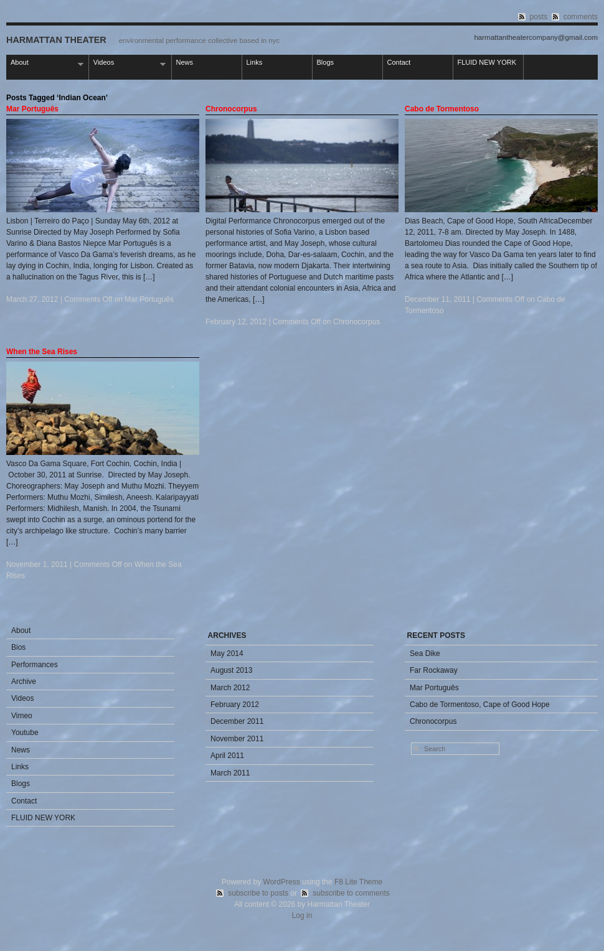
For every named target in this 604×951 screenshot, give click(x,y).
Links (255, 62)
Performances (34, 664)
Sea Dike (425, 653)
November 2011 (236, 738)
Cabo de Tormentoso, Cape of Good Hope (480, 704)
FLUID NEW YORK (487, 62)
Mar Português (32, 109)
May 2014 (226, 653)
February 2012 (234, 704)
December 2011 (236, 721)
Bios (18, 647)
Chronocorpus (231, 109)
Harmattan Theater (56, 40)
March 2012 (230, 687)
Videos (127, 63)
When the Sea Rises (41, 351)
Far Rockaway (434, 670)
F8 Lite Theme (358, 882)
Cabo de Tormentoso (442, 109)
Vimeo (21, 715)
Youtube (25, 732)
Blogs (325, 62)
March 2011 (230, 773)
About (44, 63)
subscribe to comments (351, 893)
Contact (399, 62)
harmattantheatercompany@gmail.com (536, 37)
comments (581, 16)
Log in (302, 915)
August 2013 (231, 670)
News (185, 62)
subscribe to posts (258, 893)
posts (539, 16)
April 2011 (227, 755)
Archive (23, 681)
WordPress (281, 882)
